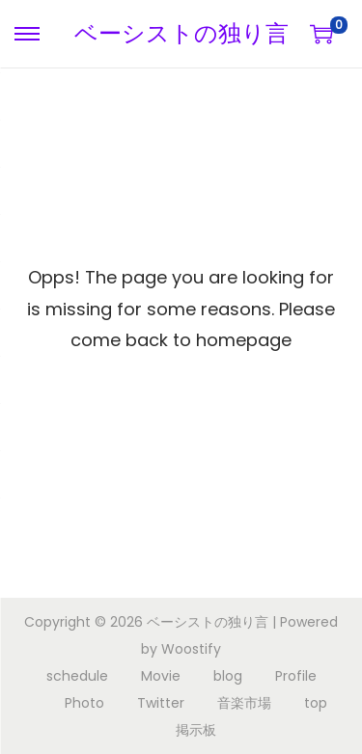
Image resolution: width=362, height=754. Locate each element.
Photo (84, 703)
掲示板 (196, 730)
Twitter (160, 703)
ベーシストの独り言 (181, 33)
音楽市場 (244, 703)
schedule (77, 676)
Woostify (191, 649)
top (315, 703)
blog (227, 676)
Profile (296, 676)
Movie (161, 676)
